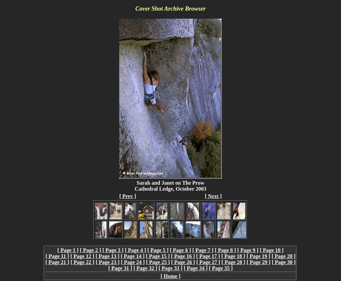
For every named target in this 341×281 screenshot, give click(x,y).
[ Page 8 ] (225, 250)
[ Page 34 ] (196, 268)
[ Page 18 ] (233, 256)
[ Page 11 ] (57, 256)
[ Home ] (170, 276)
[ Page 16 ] (183, 256)
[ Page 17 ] (208, 256)
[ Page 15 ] (158, 256)
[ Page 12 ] (82, 256)
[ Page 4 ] (135, 250)
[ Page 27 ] (208, 262)
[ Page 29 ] (259, 262)
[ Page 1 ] (68, 250)
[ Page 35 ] (221, 268)
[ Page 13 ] (108, 256)
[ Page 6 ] (180, 250)
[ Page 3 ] (113, 250)
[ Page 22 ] (83, 262)
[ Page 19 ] (258, 256)
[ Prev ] (127, 196)
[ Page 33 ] (170, 268)
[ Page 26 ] (183, 262)
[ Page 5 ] (158, 250)
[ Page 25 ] (158, 262)
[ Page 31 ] (120, 268)
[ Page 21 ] (57, 262)
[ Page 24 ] (133, 262)
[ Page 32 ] (146, 268)
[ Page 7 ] (203, 250)
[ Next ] (213, 196)
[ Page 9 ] (248, 250)
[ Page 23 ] (108, 262)
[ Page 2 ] (90, 250)
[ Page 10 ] (272, 250)
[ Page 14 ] (133, 256)
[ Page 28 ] (233, 262)
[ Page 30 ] (284, 262)
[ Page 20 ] (284, 256)
